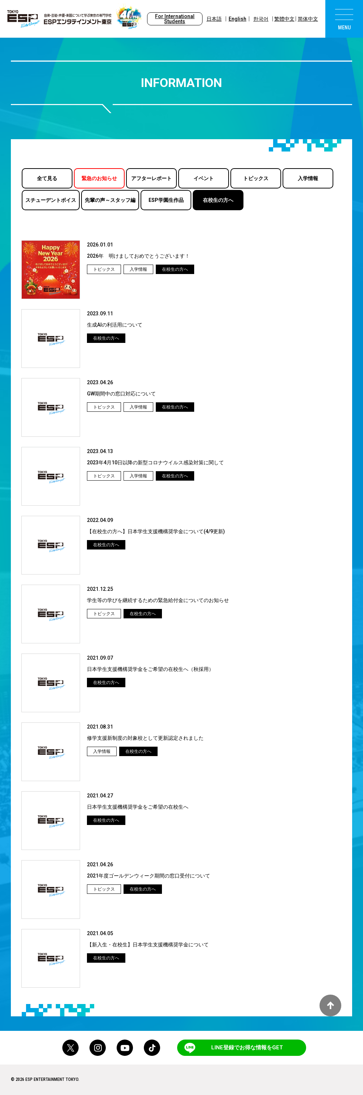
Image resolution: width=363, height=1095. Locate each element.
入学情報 (308, 178)
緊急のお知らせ (99, 178)
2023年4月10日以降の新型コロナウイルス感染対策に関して (155, 462)
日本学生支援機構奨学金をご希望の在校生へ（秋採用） (150, 669)
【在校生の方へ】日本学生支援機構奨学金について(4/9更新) (156, 531)
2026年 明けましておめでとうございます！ (138, 256)
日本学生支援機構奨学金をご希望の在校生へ (137, 807)
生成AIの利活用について (114, 325)
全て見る (47, 178)
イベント (203, 178)
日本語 (214, 18)
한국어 (260, 18)
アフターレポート (151, 178)
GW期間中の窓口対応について (121, 394)
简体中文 (308, 18)
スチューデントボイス (50, 200)
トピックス (255, 178)
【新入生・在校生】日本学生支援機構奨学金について (148, 944)
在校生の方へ (218, 200)
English (237, 18)
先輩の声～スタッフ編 (110, 200)
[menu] (344, 19)
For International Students (175, 18)
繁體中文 (284, 18)
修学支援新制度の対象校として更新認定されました (145, 738)
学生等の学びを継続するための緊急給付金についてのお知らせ (158, 600)
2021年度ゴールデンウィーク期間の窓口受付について (148, 876)
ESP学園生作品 (166, 200)
